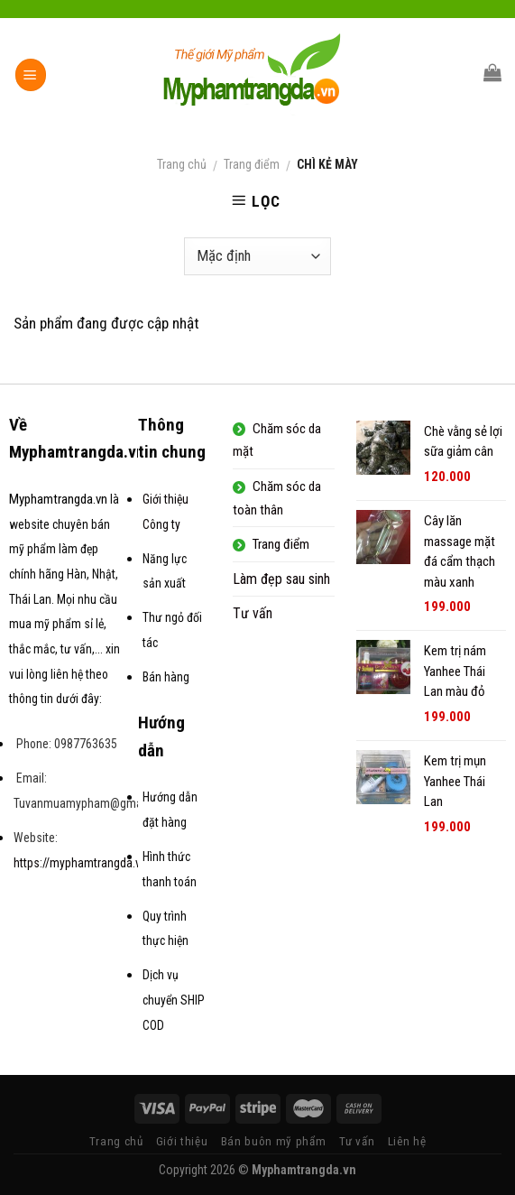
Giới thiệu (182, 1141)
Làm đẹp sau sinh (281, 579)
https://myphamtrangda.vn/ (83, 863)
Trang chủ (182, 164)
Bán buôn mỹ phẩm (273, 1141)
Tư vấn (252, 613)
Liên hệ (407, 1141)
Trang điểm (252, 164)
